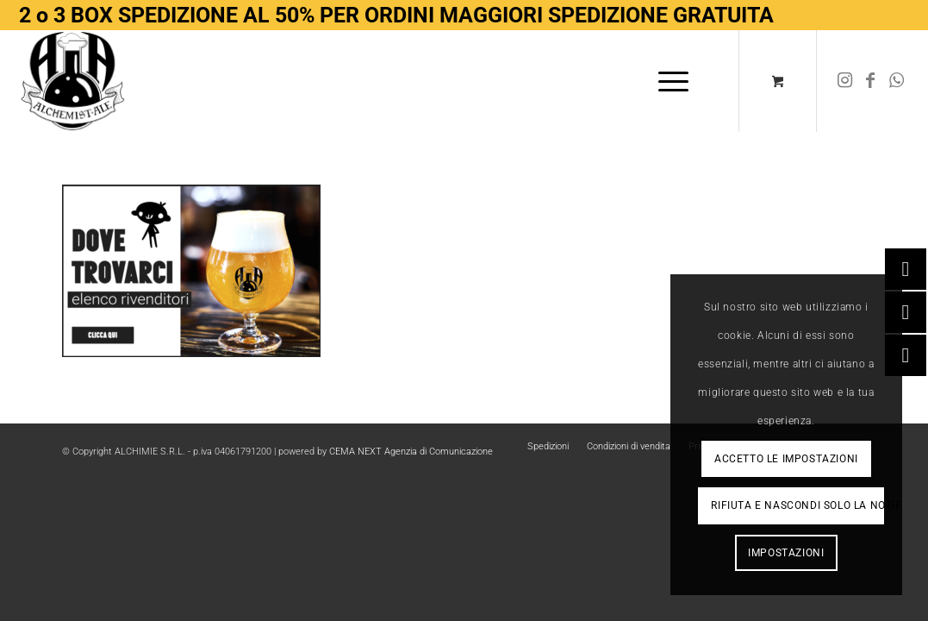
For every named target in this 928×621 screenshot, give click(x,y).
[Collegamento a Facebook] (870, 80)
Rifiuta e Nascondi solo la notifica (797, 505)
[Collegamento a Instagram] (844, 80)
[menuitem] (673, 81)
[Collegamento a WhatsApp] (896, 80)
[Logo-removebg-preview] (73, 81)
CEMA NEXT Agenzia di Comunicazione (411, 451)
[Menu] (667, 81)
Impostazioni (786, 553)
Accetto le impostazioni (786, 459)
